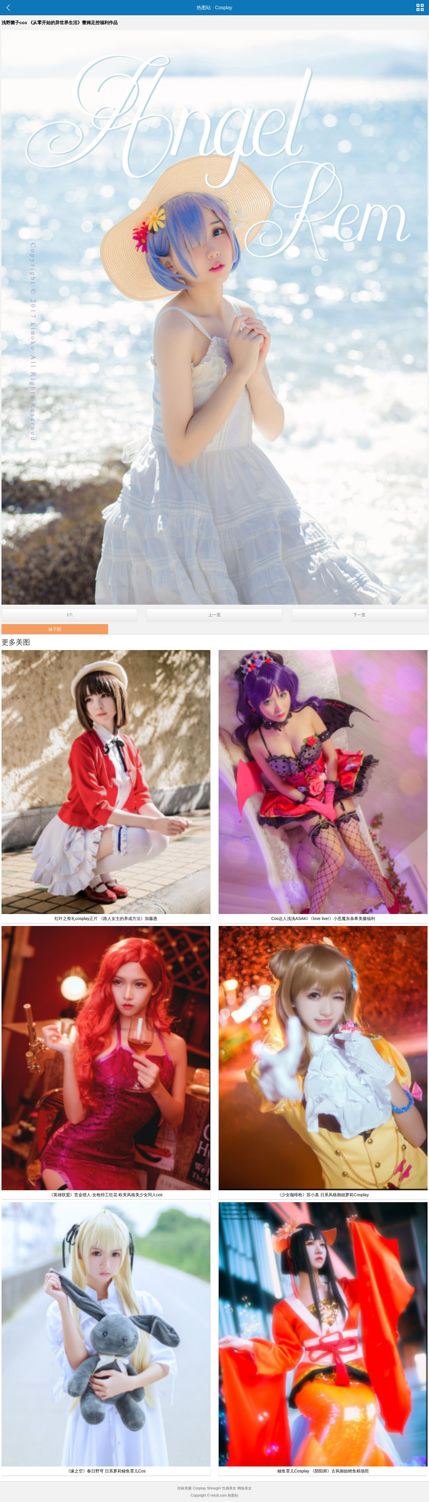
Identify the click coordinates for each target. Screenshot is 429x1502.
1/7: (69, 615)
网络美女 (244, 1488)
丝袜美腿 (184, 1488)
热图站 (204, 7)
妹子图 (55, 629)
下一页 (359, 615)
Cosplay (223, 7)
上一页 (214, 615)
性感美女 (229, 1488)
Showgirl (214, 1488)
